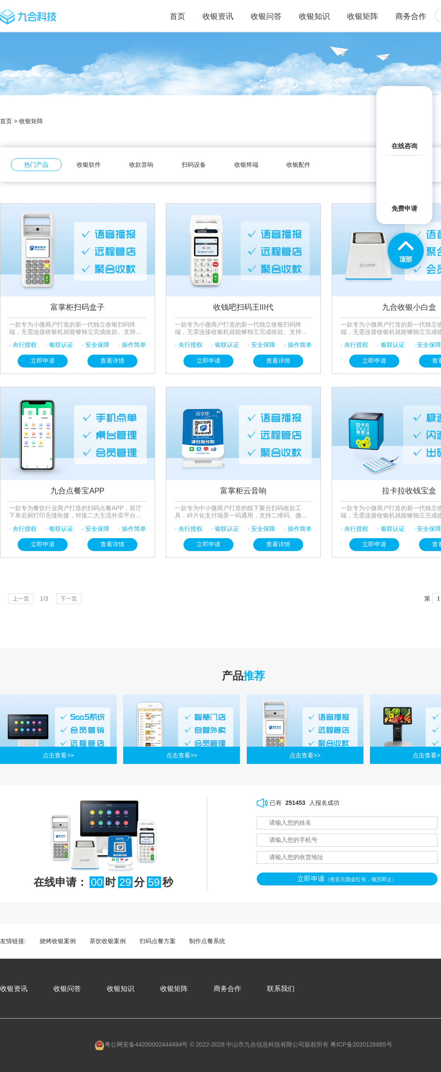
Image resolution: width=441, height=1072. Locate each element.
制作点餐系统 (207, 941)
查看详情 (112, 360)
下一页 (73, 598)
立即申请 (43, 360)
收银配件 (298, 164)
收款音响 (141, 164)
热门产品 (36, 164)
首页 (6, 121)
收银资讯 (217, 16)
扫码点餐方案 (158, 941)
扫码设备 (194, 164)
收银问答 (266, 16)
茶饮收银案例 (108, 941)
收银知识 (314, 16)
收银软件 (89, 164)
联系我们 (281, 988)
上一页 (22, 598)
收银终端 (246, 164)
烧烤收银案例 (58, 941)
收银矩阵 (362, 16)
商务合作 (410, 16)
